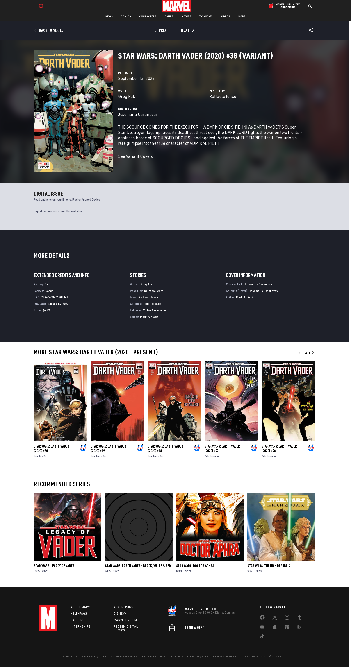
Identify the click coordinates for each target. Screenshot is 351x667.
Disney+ (120, 613)
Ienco (99, 456)
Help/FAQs (79, 613)
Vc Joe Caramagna (154, 310)
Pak (36, 456)
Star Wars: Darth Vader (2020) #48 (165, 448)
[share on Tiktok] (262, 637)
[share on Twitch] (299, 628)
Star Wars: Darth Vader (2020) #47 (222, 448)
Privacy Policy (90, 656)
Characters (148, 16)
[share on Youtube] (262, 628)
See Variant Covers (135, 156)
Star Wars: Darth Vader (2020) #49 (108, 448)
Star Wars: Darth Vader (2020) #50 (51, 448)
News (109, 16)
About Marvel (82, 607)
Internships (81, 626)
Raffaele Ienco (222, 96)
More (242, 16)
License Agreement (225, 656)
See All (306, 353)
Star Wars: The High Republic (268, 565)
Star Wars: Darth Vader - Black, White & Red (138, 565)
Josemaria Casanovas (138, 114)
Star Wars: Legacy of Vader (54, 565)
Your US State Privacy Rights (120, 656)
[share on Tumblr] (299, 618)
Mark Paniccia (149, 317)
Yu (45, 456)
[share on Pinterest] (287, 628)
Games (169, 16)
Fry (41, 456)
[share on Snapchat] (274, 628)
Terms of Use (69, 656)
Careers (77, 620)
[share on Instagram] (287, 618)
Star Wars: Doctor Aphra (195, 565)
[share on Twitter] (274, 618)
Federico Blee (152, 303)
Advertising (123, 607)
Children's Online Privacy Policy (190, 656)
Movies (186, 16)
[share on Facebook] (262, 618)
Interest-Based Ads (253, 656)
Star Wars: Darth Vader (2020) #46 (279, 448)
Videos (225, 16)
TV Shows (206, 16)
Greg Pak (126, 96)
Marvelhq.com (125, 620)
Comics (126, 16)
